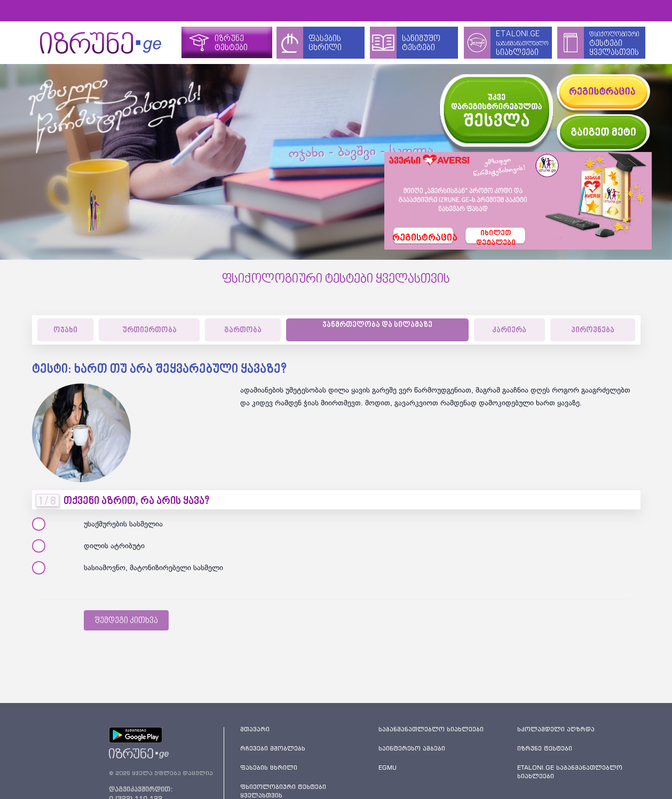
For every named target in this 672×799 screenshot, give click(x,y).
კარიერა (509, 330)
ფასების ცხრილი (268, 767)
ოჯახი (65, 330)
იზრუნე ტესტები (544, 748)
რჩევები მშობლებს (272, 748)
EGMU (387, 767)
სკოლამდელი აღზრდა (556, 729)
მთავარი (255, 729)
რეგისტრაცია (423, 238)
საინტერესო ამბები (411, 748)
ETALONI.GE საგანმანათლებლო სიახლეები (569, 772)
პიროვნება (592, 330)
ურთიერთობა (149, 330)
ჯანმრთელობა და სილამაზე (377, 325)
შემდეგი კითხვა (126, 621)
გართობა (243, 330)
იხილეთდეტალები (496, 237)
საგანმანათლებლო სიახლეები (431, 729)
